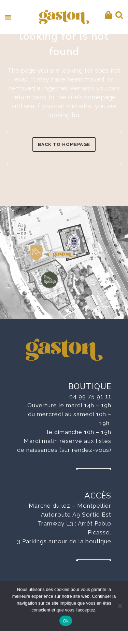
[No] (119, 606)
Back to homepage (64, 144)
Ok (66, 620)
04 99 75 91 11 (90, 396)
